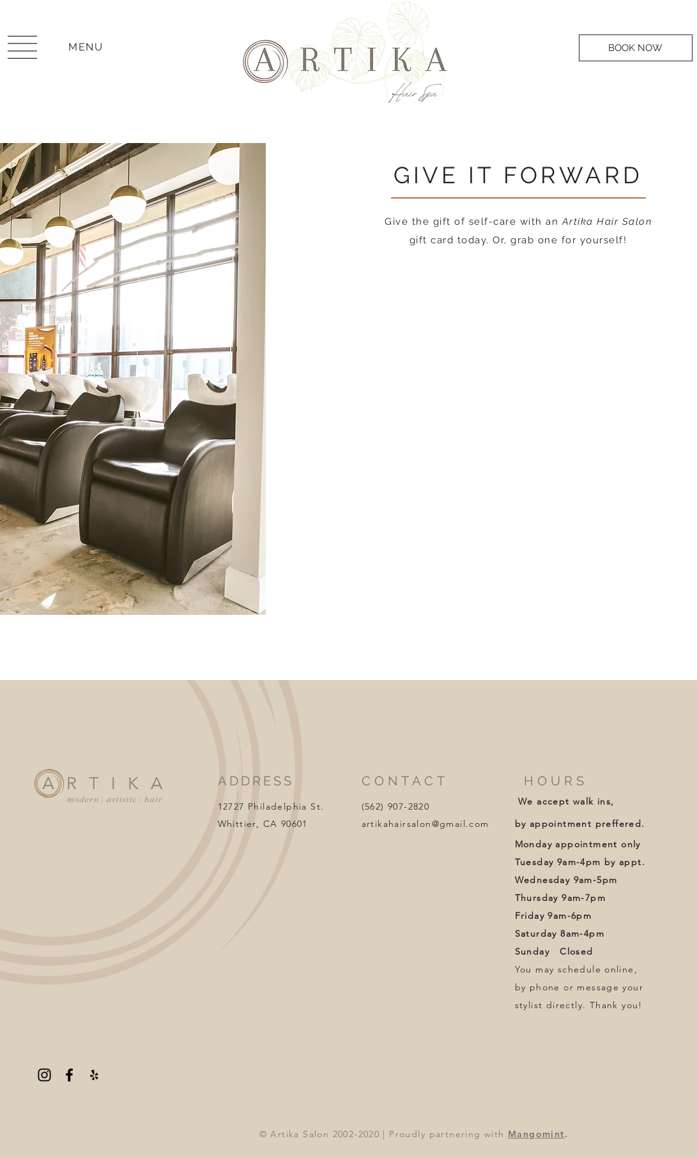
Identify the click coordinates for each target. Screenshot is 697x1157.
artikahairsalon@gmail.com (425, 823)
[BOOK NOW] (636, 47)
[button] (22, 47)
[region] (22, 48)
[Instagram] (44, 1075)
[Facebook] (69, 1075)
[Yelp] (94, 1075)
